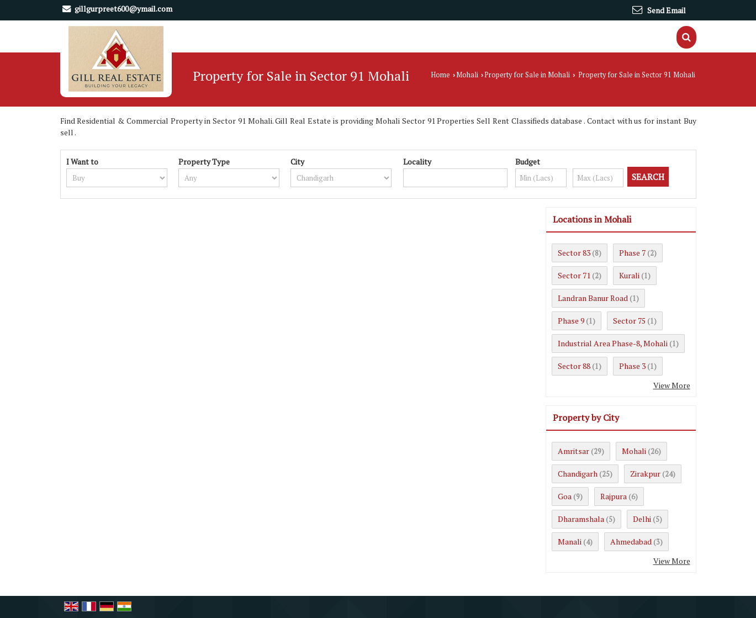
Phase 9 (571, 320)
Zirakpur (645, 473)
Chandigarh (578, 473)
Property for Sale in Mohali (527, 75)
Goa (565, 496)
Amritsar (573, 451)
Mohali (467, 75)
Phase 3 (632, 366)
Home (440, 75)
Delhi (642, 519)
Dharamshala (581, 519)
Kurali (629, 275)
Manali (569, 541)
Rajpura (613, 496)
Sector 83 (574, 252)
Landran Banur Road (593, 298)
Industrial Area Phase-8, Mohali (613, 343)
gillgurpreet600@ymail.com (123, 8)
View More (671, 385)
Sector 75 (629, 320)
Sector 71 (574, 275)
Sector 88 (574, 366)
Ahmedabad (631, 541)
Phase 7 (632, 252)
